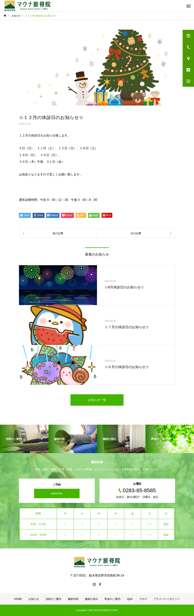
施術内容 (73, 598)
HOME (18, 598)
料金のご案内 (112, 598)
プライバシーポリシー (166, 598)
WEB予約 (57, 493)
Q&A (130, 598)
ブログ (143, 598)
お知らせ (33, 598)
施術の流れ (91, 598)
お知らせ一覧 (97, 399)
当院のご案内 (53, 598)
